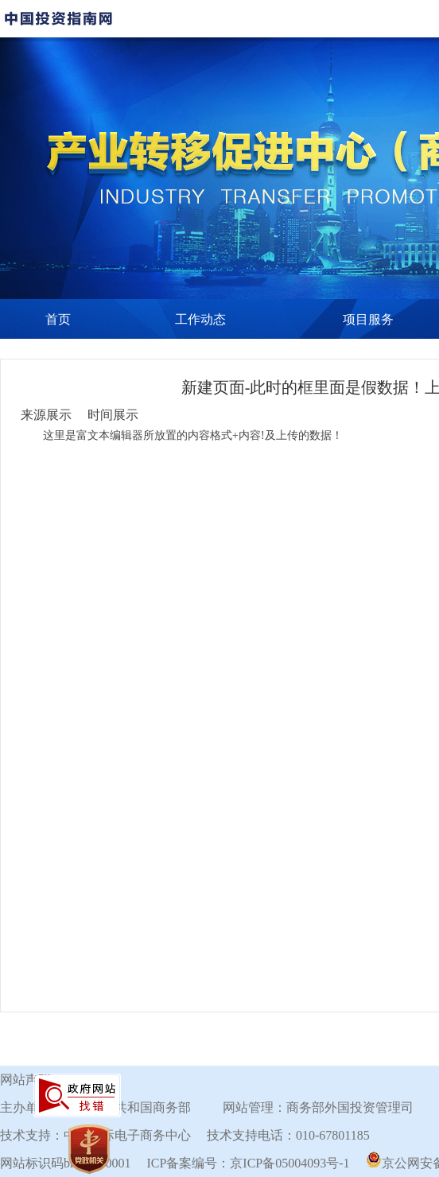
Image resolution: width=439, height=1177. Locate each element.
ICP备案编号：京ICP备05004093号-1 (247, 1163)
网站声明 (25, 1079)
